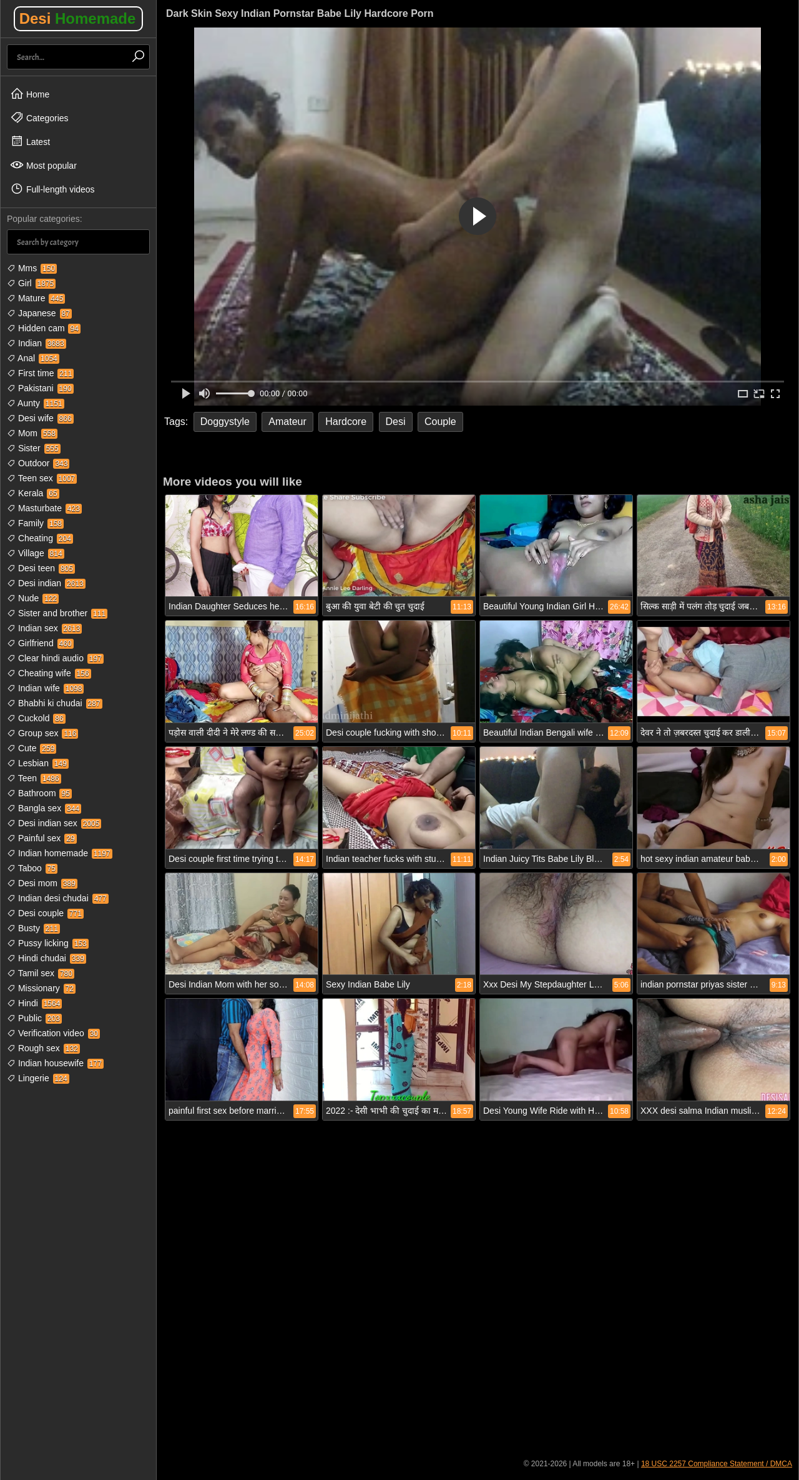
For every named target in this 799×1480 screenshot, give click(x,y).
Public (34, 1018)
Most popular (43, 165)
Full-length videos (52, 189)
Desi (77, 18)
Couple (440, 421)
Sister (34, 448)
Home (29, 94)
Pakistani (40, 388)
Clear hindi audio (55, 658)
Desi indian (46, 583)
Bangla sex (44, 808)
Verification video (53, 1033)
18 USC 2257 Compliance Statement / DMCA (716, 1463)
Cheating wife (49, 673)
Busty (33, 928)
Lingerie (38, 1078)
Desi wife (40, 418)
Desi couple (45, 913)
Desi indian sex (54, 823)
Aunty (35, 403)
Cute (31, 748)
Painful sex (42, 838)
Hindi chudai (46, 958)
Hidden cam (44, 328)
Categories (39, 117)
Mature (36, 298)
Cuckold (36, 718)
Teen (34, 778)
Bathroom (39, 793)
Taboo (32, 868)
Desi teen (41, 568)
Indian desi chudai (58, 898)
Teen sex (42, 478)
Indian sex (44, 628)
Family (35, 523)
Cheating (40, 538)
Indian (36, 343)
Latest (30, 141)
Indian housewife (55, 1063)
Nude (33, 598)
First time (40, 373)
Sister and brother (57, 613)
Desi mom (42, 883)
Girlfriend (40, 643)
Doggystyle (225, 421)
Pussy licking (48, 943)
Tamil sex (40, 973)
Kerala (33, 493)
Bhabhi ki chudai (54, 703)
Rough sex (43, 1048)
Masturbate (44, 508)
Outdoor (38, 463)
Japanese (39, 313)
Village (35, 553)
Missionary (41, 988)
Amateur (287, 421)
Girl (31, 283)
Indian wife (45, 688)
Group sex (42, 733)
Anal (33, 358)
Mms (32, 268)
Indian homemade (59, 853)
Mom (32, 433)
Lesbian (38, 763)
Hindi (34, 1003)
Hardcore (345, 421)
